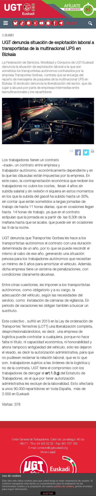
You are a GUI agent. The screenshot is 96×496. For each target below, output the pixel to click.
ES (67, 24)
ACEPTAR (48, 493)
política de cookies (64, 486)
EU (74, 24)
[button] (90, 24)
